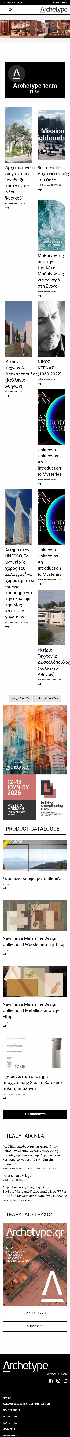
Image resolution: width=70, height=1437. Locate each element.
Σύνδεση (7, 2)
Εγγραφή (18, 2)
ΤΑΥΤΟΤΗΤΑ (10, 1422)
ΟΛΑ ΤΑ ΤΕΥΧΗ (35, 1313)
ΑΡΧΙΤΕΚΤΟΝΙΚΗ (12, 1410)
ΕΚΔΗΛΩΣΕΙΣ (10, 1416)
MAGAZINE (9, 1429)
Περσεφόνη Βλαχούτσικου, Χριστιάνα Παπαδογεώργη (24, 1168)
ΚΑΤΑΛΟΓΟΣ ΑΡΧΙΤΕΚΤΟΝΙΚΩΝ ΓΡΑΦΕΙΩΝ (26, 1404)
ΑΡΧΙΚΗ (7, 1397)
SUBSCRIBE (60, 2)
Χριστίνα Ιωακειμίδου (11, 1200)
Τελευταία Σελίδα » (47, 698)
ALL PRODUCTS (35, 1114)
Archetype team (11, 203)
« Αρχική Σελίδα (21, 698)
